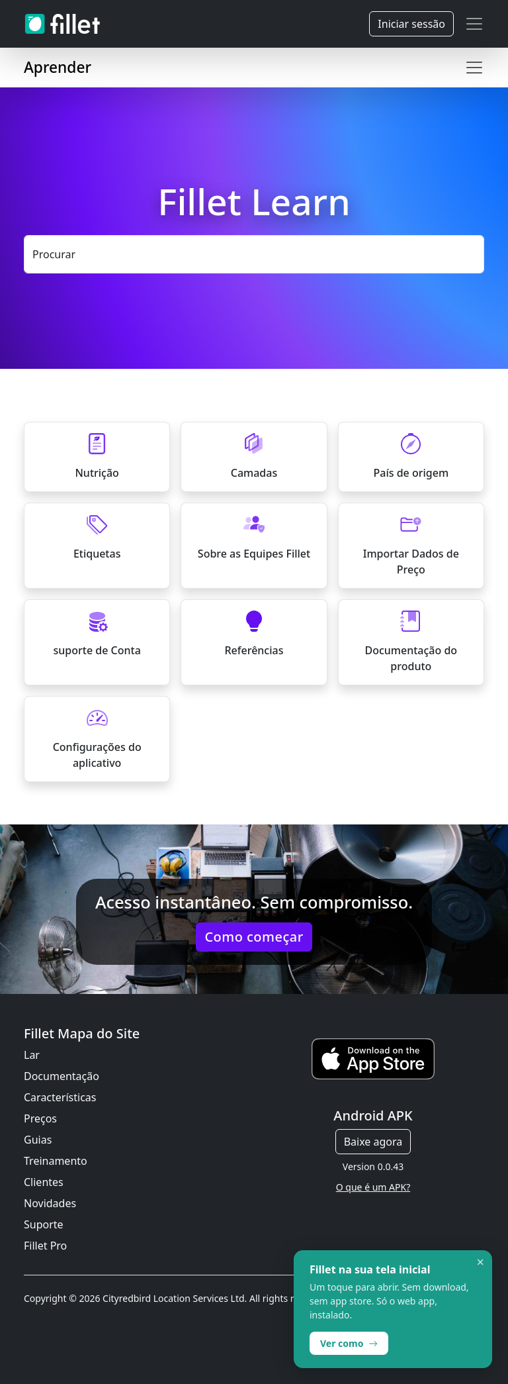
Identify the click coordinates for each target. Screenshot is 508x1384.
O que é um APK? (373, 1187)
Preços (40, 1118)
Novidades (50, 1203)
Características (60, 1097)
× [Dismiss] (480, 1262)
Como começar (253, 937)
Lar (32, 1055)
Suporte (44, 1224)
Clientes (44, 1182)
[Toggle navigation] (474, 24)
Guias (38, 1139)
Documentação (61, 1076)
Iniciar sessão (411, 24)
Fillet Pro (45, 1245)
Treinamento (55, 1161)
